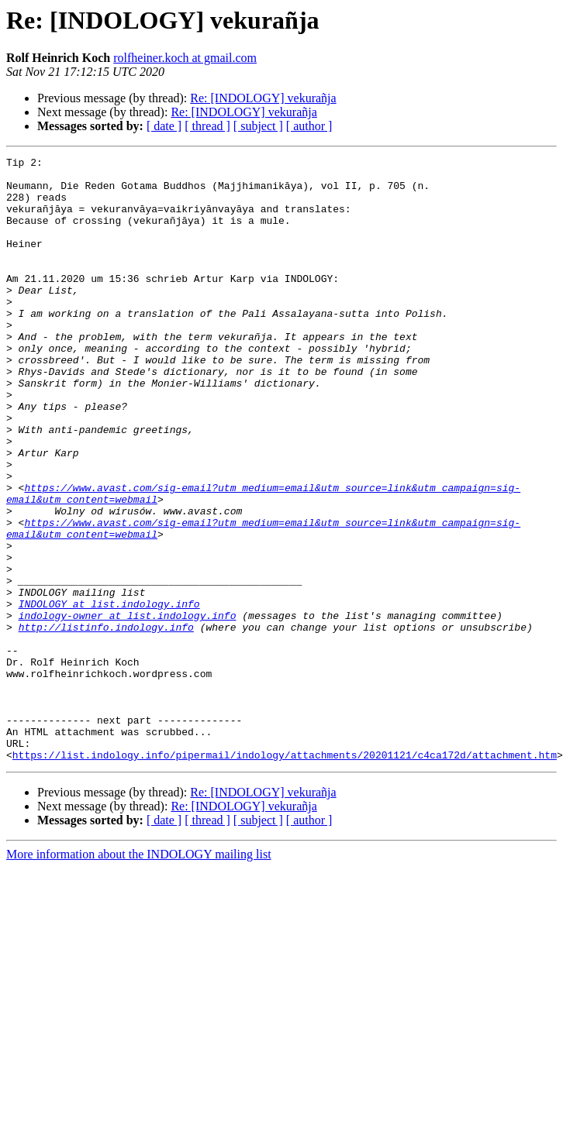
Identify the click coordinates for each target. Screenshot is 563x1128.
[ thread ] (207, 125)
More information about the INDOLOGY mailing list (138, 975)
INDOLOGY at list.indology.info (109, 694)
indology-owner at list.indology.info (128, 708)
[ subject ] (258, 125)
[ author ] (309, 125)
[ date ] (164, 125)
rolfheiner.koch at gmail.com (185, 57)
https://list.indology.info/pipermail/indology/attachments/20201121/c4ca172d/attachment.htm (284, 875)
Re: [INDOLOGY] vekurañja (263, 98)
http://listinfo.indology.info (106, 722)
